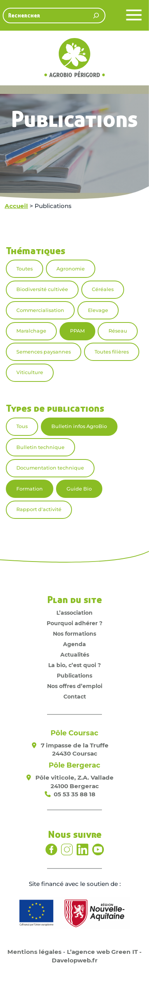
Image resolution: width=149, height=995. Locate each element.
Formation (29, 489)
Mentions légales (34, 951)
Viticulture (29, 372)
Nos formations (74, 633)
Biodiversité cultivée (42, 289)
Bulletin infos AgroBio (79, 426)
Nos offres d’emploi (74, 686)
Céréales (103, 289)
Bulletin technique (40, 447)
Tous (22, 426)
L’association (74, 612)
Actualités (74, 654)
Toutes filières (112, 352)
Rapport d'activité (38, 509)
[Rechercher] (96, 15)
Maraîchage (31, 331)
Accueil (16, 206)
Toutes (24, 269)
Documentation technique (50, 468)
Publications (74, 675)
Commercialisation (40, 310)
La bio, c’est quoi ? (74, 665)
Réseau (118, 331)
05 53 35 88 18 (74, 794)
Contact (74, 696)
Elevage (98, 310)
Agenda (74, 644)
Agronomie (70, 269)
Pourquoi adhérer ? (74, 623)
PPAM (77, 331)
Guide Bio (79, 489)
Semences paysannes (43, 352)
